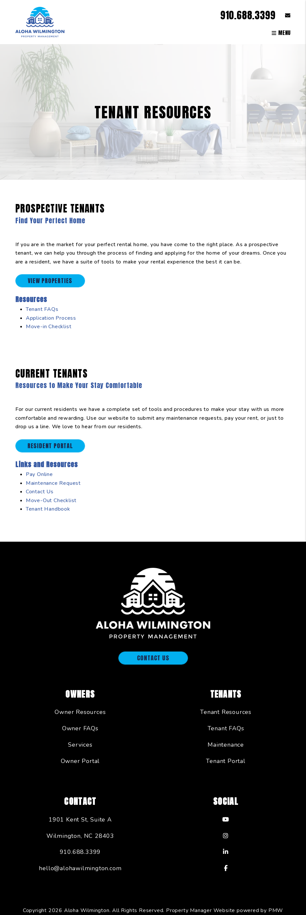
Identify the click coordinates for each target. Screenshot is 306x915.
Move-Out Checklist (51, 500)
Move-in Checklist (49, 326)
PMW (275, 910)
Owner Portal (80, 761)
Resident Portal (50, 445)
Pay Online (39, 474)
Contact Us (40, 491)
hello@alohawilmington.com (80, 868)
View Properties (50, 280)
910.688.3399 (248, 15)
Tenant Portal (225, 761)
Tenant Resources (225, 712)
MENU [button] (281, 33)
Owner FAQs (80, 728)
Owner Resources (80, 712)
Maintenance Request (53, 483)
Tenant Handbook (48, 509)
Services (80, 745)
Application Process (51, 318)
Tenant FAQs (42, 309)
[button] (283, 15)
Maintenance (226, 745)
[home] (39, 21)
